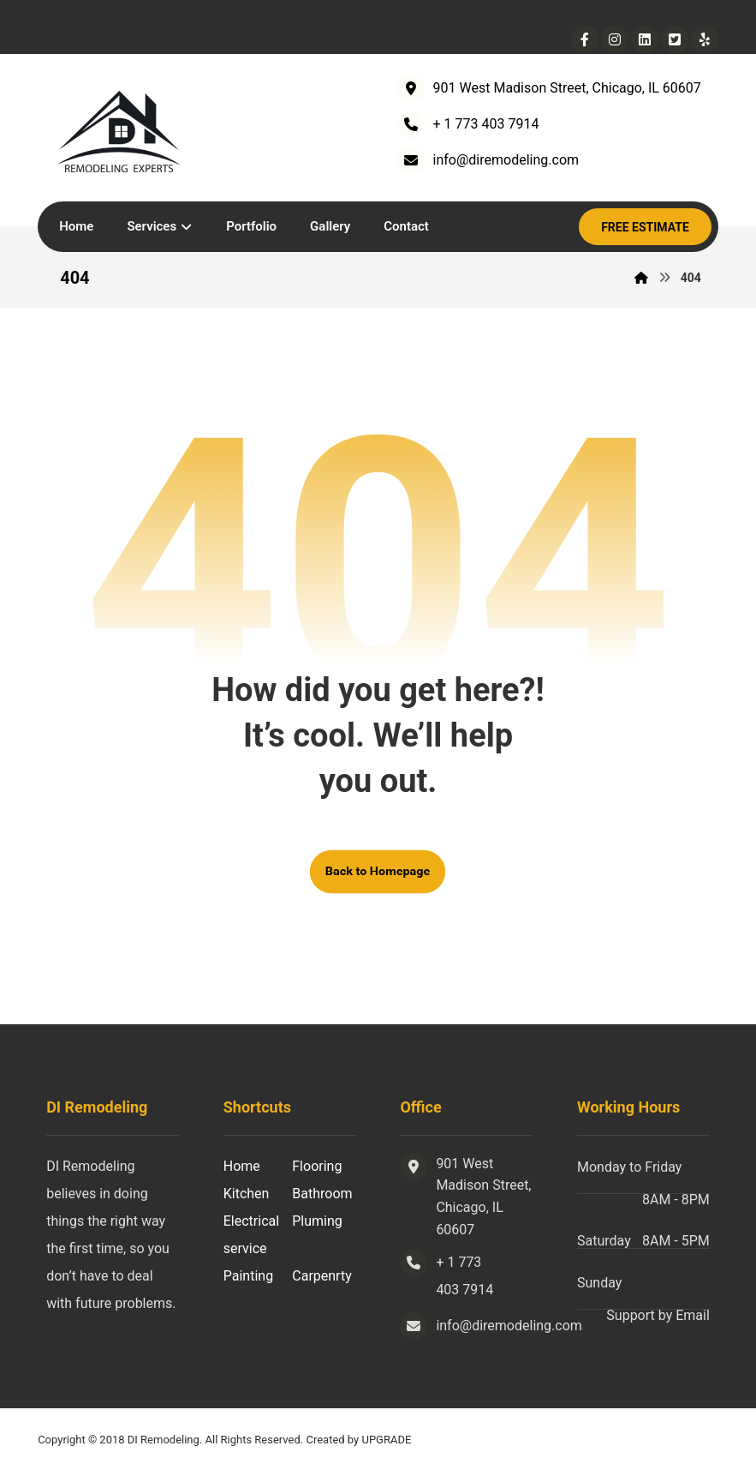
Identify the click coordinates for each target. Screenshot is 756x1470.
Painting (248, 1276)
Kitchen (246, 1193)
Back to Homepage (377, 871)
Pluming (317, 1221)
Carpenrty (321, 1276)
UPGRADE (386, 1439)
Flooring (317, 1166)
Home (241, 1166)
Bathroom (322, 1193)
